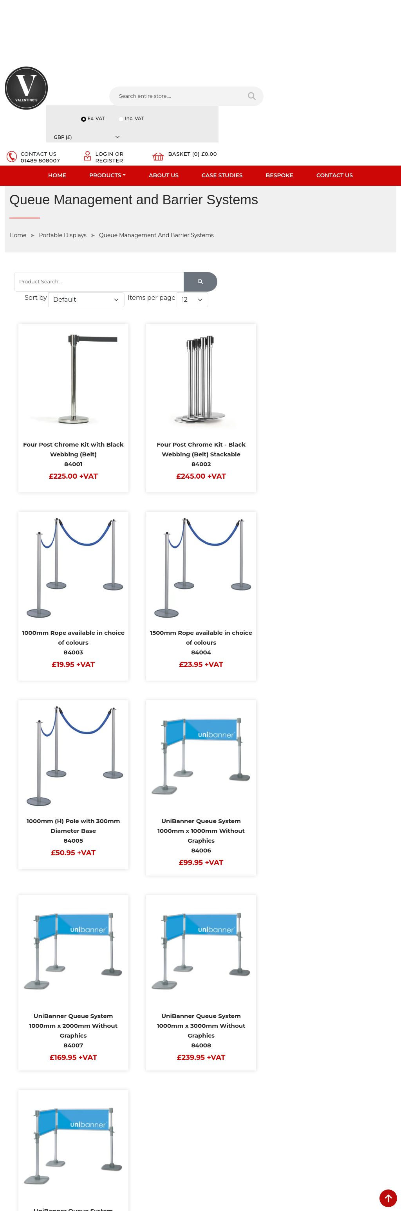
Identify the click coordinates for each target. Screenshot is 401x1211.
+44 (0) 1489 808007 (241, 1084)
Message (316, 1082)
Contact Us (334, 131)
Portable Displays (62, 192)
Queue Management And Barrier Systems (156, 192)
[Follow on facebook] (211, 1101)
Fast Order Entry (26, 1022)
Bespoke (279, 131)
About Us (164, 131)
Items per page (280, 250)
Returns (115, 1032)
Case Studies (222, 131)
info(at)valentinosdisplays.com (254, 1051)
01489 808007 (241, 103)
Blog (10, 1083)
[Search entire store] (184, 105)
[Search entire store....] (123, 105)
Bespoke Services (27, 1042)
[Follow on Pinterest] (270, 1101)
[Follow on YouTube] (255, 1101)
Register (302, 103)
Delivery (115, 1001)
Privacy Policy (122, 1012)
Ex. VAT (276, 76)
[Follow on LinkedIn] (241, 1101)
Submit (370, 1121)
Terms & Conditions (129, 1022)
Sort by (258, 235)
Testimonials (20, 1032)
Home (57, 131)
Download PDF (24, 1063)
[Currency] (369, 76)
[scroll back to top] (388, 1198)
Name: (313, 1013)
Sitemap (115, 1042)
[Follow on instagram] (284, 1101)
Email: (313, 1048)
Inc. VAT (315, 76)
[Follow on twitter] (226, 1101)
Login (297, 97)
